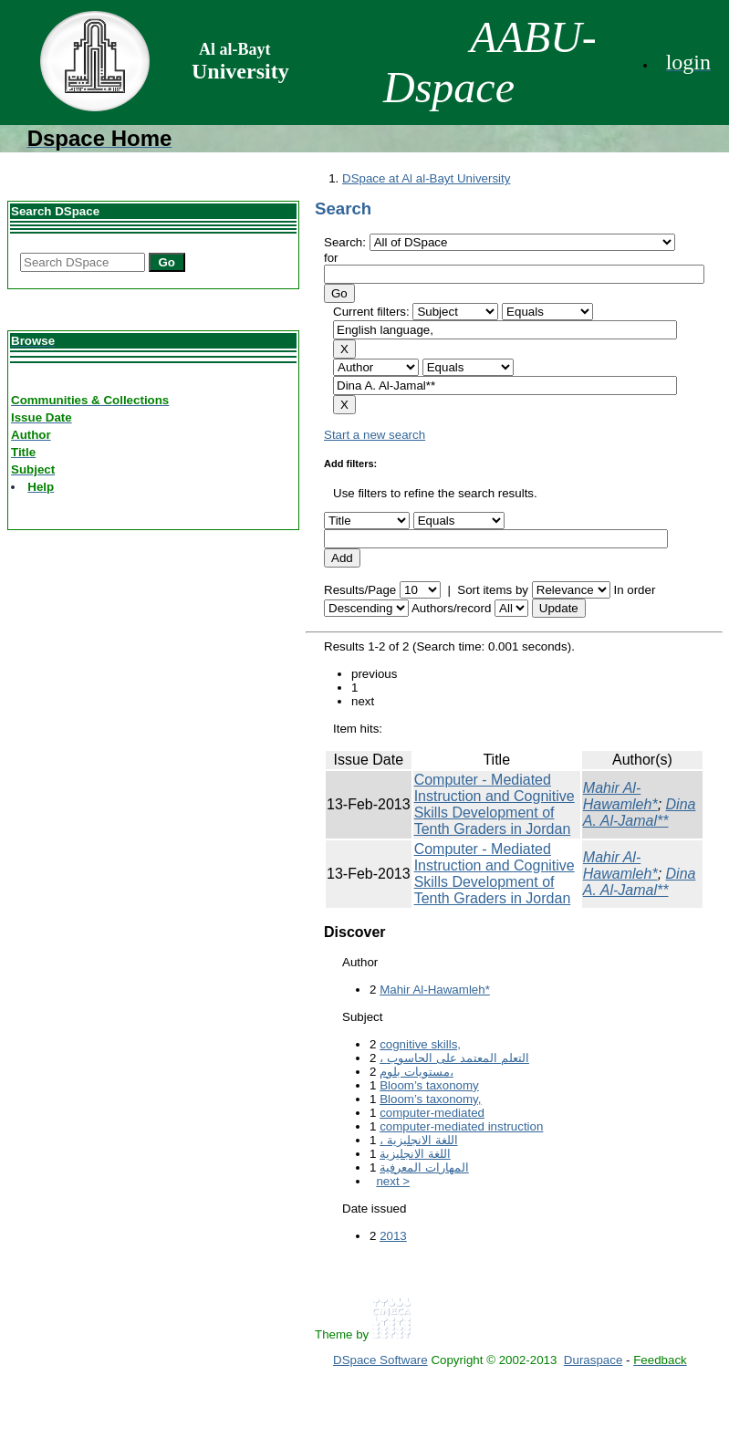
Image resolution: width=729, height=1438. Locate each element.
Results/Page (360, 590)
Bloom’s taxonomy (429, 1085)
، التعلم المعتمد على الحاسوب (454, 1058)
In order (634, 590)
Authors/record (451, 608)
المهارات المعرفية (424, 1167)
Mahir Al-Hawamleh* (620, 796)
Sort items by (492, 590)
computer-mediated (432, 1113)
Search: (347, 242)
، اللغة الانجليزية (418, 1140)
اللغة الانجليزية (415, 1154)
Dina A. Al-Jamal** (639, 812)
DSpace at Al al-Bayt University (426, 178)
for (331, 258)
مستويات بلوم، (416, 1071)
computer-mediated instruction (461, 1126)
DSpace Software (380, 1360)
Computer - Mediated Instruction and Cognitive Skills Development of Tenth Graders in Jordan (494, 804)
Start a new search (374, 435)
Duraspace (593, 1360)
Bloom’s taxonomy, (430, 1099)
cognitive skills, (420, 1044)
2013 (393, 1236)
